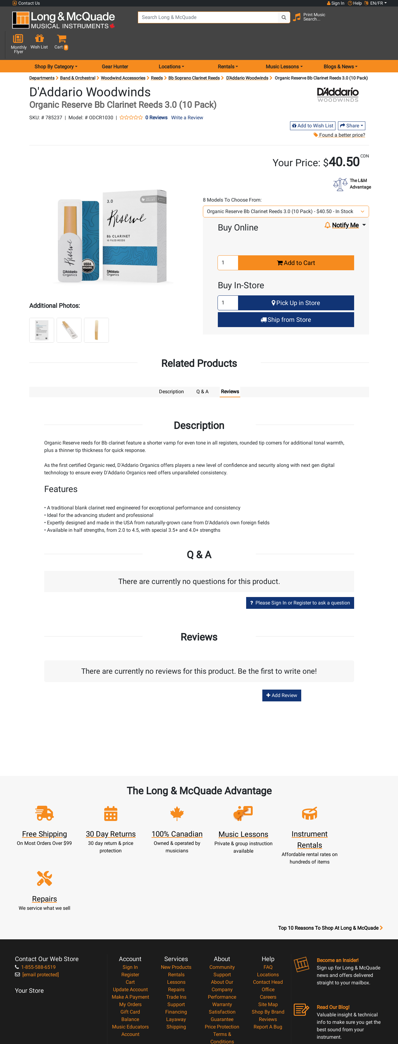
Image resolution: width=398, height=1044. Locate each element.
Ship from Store (285, 297)
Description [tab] (171, 369)
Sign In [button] (335, 3)
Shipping (176, 958)
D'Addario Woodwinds (247, 55)
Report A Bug (268, 958)
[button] (383, 22)
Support (176, 935)
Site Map (268, 935)
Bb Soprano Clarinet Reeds (194, 55)
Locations (268, 906)
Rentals (176, 906)
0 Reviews (156, 95)
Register (130, 906)
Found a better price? (339, 113)
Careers (268, 928)
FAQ (268, 898)
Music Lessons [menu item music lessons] (282, 45)
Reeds (157, 55)
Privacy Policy (222, 980)
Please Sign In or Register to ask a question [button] (300, 580)
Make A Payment (130, 928)
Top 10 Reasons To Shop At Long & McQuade (330, 859)
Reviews (268, 950)
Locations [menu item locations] (169, 45)
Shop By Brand (268, 943)
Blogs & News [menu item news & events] (339, 45)
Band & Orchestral (77, 55)
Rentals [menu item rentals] (226, 45)
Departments (41, 55)
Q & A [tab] (202, 369)
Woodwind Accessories (123, 55)
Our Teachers (222, 995)
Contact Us (26, 3)
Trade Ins (176, 928)
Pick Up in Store (296, 281)
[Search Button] (280, 22)
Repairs (176, 920)
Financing (176, 943)
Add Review (281, 673)
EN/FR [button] (373, 3)
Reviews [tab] (230, 369)
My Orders (130, 935)
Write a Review (187, 95)
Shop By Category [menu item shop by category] (54, 45)
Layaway (176, 950)
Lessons (176, 913)
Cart (130, 913)
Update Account (130, 920)
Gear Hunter (115, 45)
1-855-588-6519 (35, 898)
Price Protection (222, 958)
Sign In (130, 898)
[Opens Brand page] (338, 72)
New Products (176, 898)
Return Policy (222, 988)
